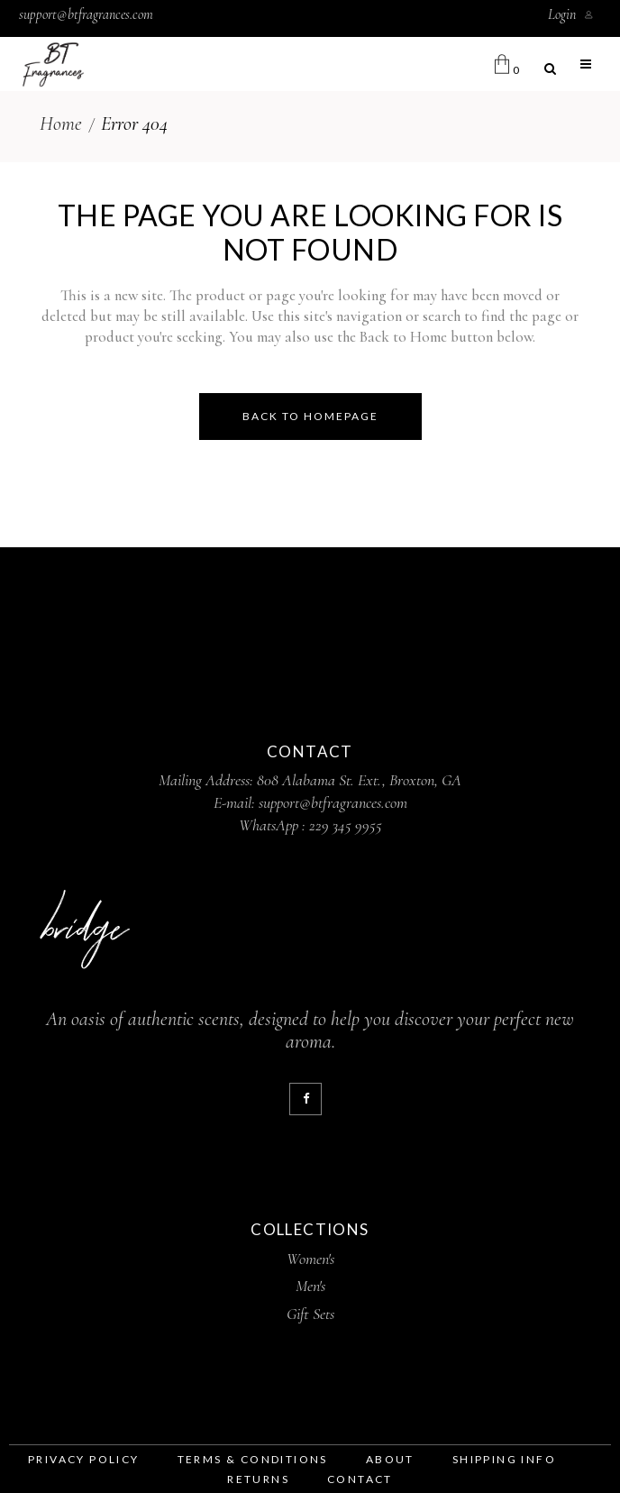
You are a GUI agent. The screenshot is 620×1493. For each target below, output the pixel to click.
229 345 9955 (345, 825)
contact (360, 1479)
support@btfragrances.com (86, 14)
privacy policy (84, 1459)
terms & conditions (253, 1459)
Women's (310, 1259)
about (390, 1459)
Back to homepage (310, 416)
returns (258, 1479)
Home (61, 123)
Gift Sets (310, 1314)
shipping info (504, 1459)
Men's (310, 1286)
